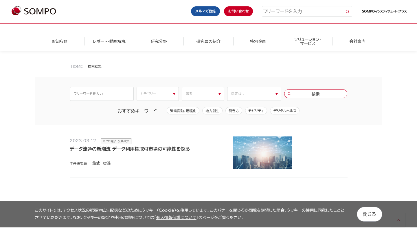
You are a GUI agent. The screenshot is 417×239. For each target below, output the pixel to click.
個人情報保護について (176, 218)
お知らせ (59, 41)
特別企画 (258, 41)
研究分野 (159, 41)
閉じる (369, 214)
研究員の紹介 (208, 41)
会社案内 (357, 41)
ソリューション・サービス (307, 41)
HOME (77, 66)
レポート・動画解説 (109, 41)
